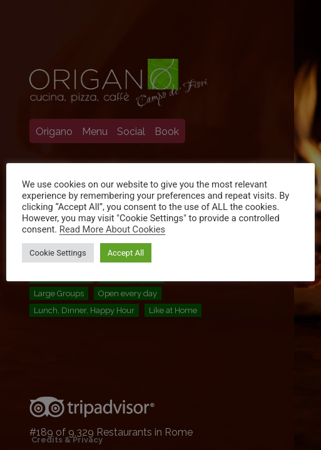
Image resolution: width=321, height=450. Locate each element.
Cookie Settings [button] (57, 253)
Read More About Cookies (112, 229)
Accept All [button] (126, 253)
